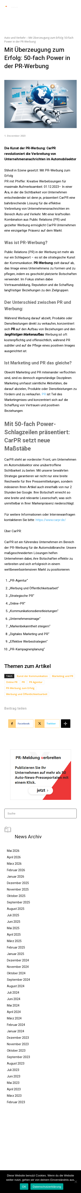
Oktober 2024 (16, 973)
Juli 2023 (13, 1070)
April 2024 (14, 1012)
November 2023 (18, 1044)
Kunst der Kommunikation (32, 676)
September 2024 (18, 979)
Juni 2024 (13, 999)
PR (44, 394)
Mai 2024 (13, 1005)
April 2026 (14, 857)
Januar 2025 (15, 954)
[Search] (72, 813)
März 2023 (14, 1095)
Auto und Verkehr (15, 38)
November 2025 (18, 889)
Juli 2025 (13, 915)
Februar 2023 (16, 1102)
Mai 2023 (13, 1083)
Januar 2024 (15, 1031)
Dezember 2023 (18, 1037)
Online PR (11, 682)
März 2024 (14, 1018)
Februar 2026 (16, 870)
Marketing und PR (62, 676)
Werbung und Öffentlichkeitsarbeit (26, 694)
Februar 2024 (16, 1024)
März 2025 (14, 941)
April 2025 (14, 934)
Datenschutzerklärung (47, 1186)
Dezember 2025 (18, 883)
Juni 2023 (13, 1076)
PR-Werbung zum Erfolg (20, 688)
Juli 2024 (13, 992)
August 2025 (15, 908)
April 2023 (14, 1089)
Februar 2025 (16, 947)
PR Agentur (36, 682)
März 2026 (14, 863)
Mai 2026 (13, 850)
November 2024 (18, 966)
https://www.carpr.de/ (51, 520)
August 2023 (15, 1063)
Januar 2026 (15, 876)
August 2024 (15, 986)
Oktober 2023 (16, 1050)
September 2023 (18, 1057)
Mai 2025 (13, 928)
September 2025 (18, 902)
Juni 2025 (13, 921)
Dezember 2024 (18, 960)
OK (24, 1186)
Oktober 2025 (16, 896)
